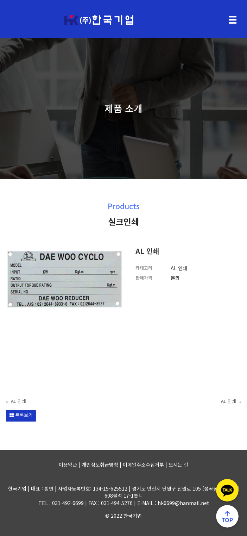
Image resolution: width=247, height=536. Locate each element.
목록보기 (21, 415)
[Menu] (232, 20)
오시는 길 (178, 464)
